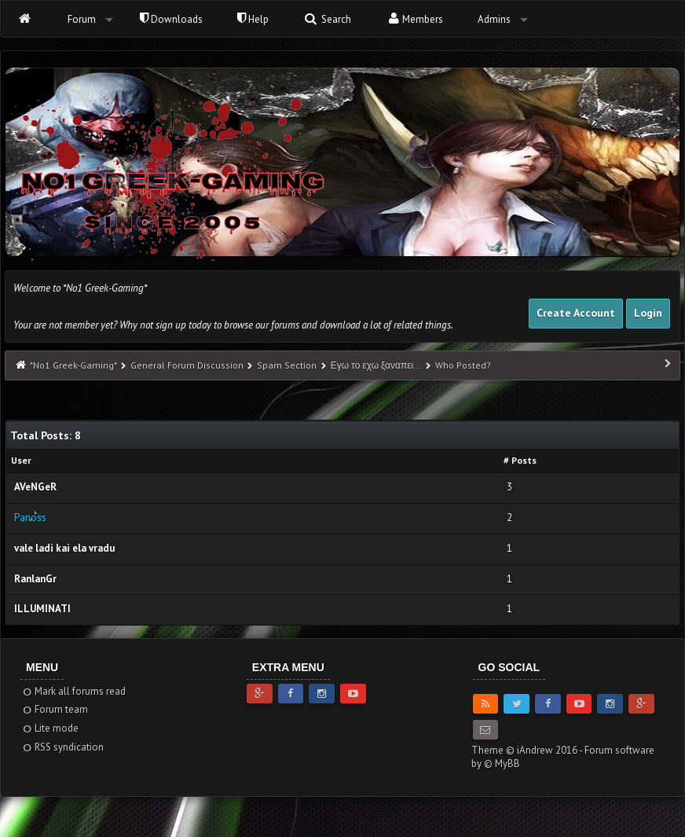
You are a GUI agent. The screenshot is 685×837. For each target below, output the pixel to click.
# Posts (520, 460)
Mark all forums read (73, 691)
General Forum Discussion (187, 365)
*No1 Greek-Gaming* (73, 365)
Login (648, 313)
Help (253, 19)
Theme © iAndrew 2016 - (527, 750)
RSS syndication (62, 747)
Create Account (576, 313)
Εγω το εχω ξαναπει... (376, 365)
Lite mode (50, 728)
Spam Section (287, 365)
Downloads (171, 19)
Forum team (54, 709)
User (21, 460)
